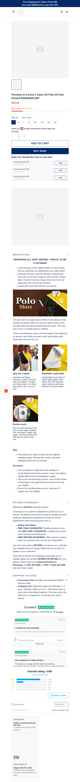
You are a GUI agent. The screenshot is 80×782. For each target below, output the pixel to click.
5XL (55, 122)
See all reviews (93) (40, 675)
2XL (35, 122)
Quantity (15, 131)
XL (29, 122)
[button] (6, 391)
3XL (42, 122)
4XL (48, 122)
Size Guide (26, 118)
